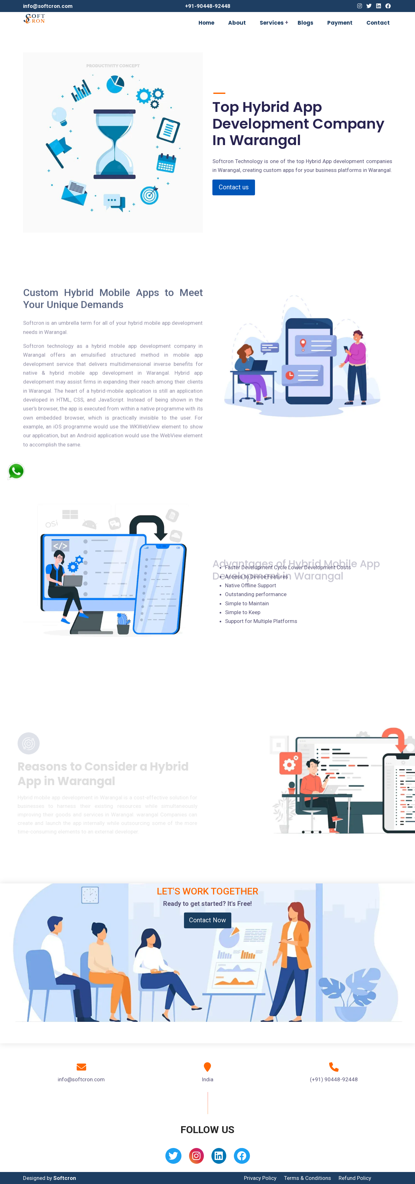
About (237, 23)
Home (206, 23)
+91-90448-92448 (207, 6)
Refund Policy (355, 1178)
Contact (378, 23)
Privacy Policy (260, 1178)
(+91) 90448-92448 (334, 1079)
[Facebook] (388, 6)
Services (272, 23)
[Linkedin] (378, 6)
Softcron (64, 1178)
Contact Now (207, 920)
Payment (340, 23)
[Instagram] (360, 6)
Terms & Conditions (307, 1178)
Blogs (305, 23)
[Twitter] (369, 6)
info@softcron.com (48, 6)
